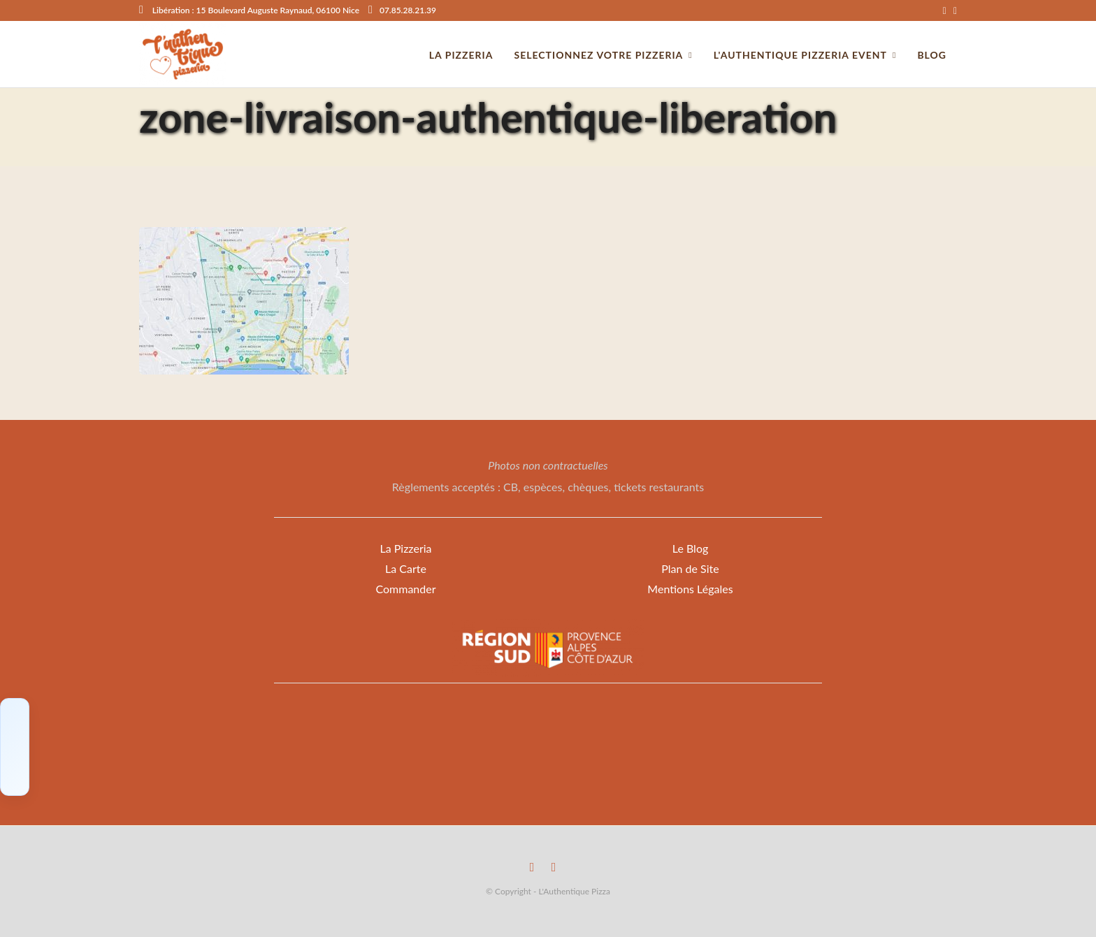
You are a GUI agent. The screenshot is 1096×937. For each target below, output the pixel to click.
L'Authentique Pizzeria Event (800, 55)
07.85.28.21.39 (402, 10)
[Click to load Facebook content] (14, 747)
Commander (405, 588)
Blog (931, 55)
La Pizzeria (405, 548)
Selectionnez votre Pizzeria (598, 55)
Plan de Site (690, 568)
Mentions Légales (690, 588)
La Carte (405, 568)
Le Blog (690, 548)
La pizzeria (461, 55)
